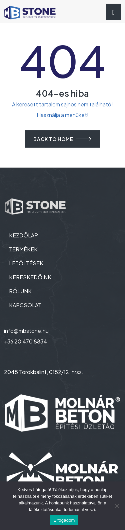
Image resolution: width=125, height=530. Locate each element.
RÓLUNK (20, 291)
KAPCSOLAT (25, 305)
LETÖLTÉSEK (26, 263)
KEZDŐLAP (23, 235)
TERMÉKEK (23, 249)
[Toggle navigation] (113, 12)
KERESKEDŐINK (30, 277)
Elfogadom (64, 520)
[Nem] (116, 505)
